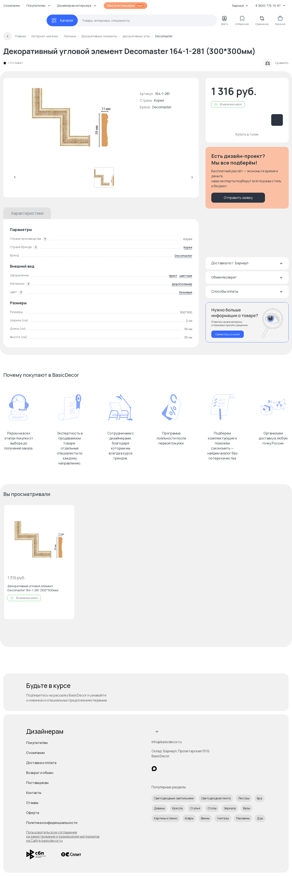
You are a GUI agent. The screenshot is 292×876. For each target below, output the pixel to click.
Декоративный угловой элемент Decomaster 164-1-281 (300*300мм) (33, 588)
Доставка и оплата (41, 762)
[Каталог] (62, 20)
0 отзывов (15, 63)
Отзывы (32, 802)
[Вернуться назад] (7, 36)
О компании (11, 5)
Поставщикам (37, 782)
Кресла (177, 808)
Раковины (243, 818)
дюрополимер (182, 284)
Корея (188, 247)
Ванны (205, 818)
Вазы (246, 808)
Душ (260, 818)
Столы (212, 808)
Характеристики (27, 213)
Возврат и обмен (39, 772)
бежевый (185, 292)
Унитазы (223, 818)
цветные (185, 276)
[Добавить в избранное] (68, 512)
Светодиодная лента (216, 798)
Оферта (32, 812)
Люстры (243, 798)
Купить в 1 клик (247, 134)
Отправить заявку (238, 197)
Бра (259, 798)
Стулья (195, 808)
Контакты (33, 792)
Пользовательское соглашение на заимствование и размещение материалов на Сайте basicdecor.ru (63, 836)
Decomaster (162, 107)
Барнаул (240, 5)
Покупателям (37, 742)
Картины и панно (165, 818)
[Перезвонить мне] (247, 322)
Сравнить (276, 63)
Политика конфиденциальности (51, 822)
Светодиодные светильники (174, 798)
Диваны (159, 808)
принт (173, 276)
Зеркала (230, 808)
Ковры (189, 818)
